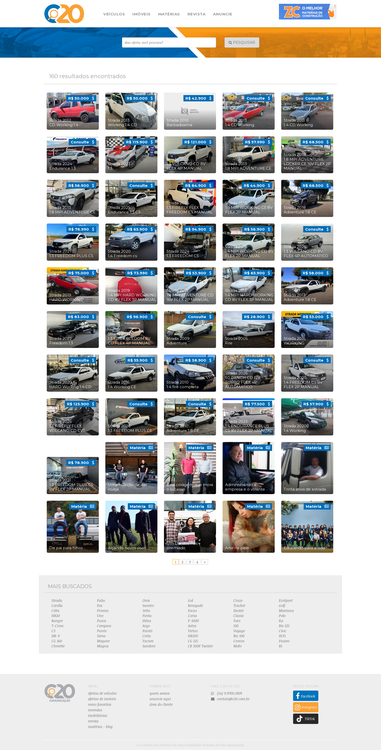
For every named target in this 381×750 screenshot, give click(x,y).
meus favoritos (99, 704)
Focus (192, 610)
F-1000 (193, 620)
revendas (95, 710)
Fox (99, 605)
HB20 (56, 615)
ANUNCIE (222, 14)
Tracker (239, 605)
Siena (101, 635)
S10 (236, 625)
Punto (102, 630)
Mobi (237, 646)
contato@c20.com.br (230, 698)
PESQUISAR (242, 42)
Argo (146, 625)
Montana (286, 610)
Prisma (102, 610)
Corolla (57, 605)
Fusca (101, 620)
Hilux (146, 620)
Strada (57, 600)
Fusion (284, 640)
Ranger (57, 620)
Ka (281, 620)
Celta (55, 610)
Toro (236, 620)
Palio (101, 600)
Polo (282, 615)
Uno (100, 615)
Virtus (193, 630)
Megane (103, 640)
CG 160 (57, 640)
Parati (147, 630)
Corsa (192, 615)
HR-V (56, 635)
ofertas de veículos (102, 693)
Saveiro (148, 605)
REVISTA (196, 14)
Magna (103, 646)
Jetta (146, 610)
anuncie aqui (160, 698)
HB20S (193, 635)
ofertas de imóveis (102, 698)
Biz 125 (284, 625)
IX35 (282, 635)
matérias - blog (100, 726)
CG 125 (193, 640)
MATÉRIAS (169, 14)
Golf (282, 605)
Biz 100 (239, 635)
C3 (53, 630)
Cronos (238, 640)
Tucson (148, 640)
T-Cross (57, 625)
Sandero (148, 646)
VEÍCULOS (114, 14)
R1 (280, 646)
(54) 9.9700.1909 (226, 693)
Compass (104, 625)
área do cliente (161, 704)
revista (93, 721)
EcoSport (286, 600)
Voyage (239, 630)
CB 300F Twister (200, 646)
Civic (282, 630)
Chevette (58, 646)
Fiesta (147, 615)
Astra (192, 625)
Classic (238, 615)
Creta (146, 635)
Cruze (238, 600)
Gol (190, 600)
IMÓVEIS (141, 14)
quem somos (160, 693)
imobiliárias (97, 715)
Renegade (195, 605)
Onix (146, 600)
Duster (238, 610)
